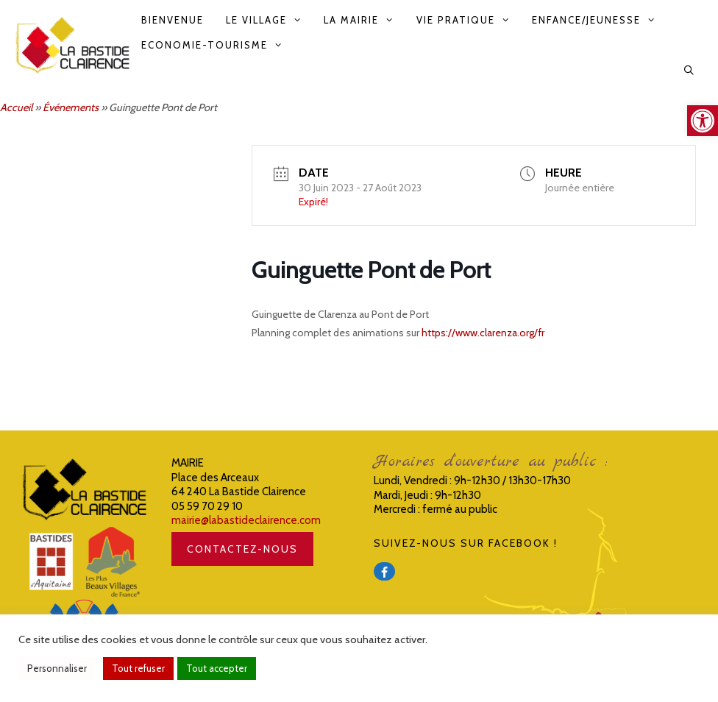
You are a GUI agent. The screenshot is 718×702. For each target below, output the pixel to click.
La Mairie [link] (364, 19)
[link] (702, 120)
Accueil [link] (16, 107)
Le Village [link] (269, 19)
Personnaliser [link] (57, 668)
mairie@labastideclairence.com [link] (246, 520)
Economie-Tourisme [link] (217, 44)
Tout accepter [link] (216, 668)
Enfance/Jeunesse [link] (599, 19)
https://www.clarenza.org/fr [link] (483, 332)
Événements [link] (71, 107)
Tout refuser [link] (138, 668)
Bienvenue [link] (172, 20)
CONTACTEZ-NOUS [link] (242, 549)
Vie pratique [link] (468, 19)
